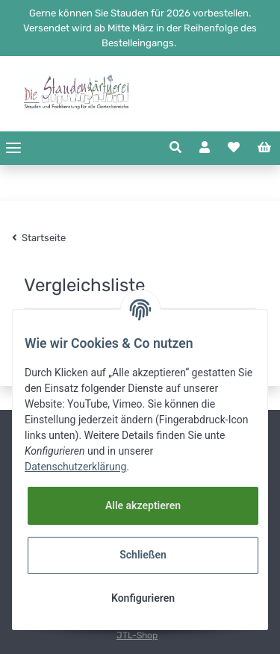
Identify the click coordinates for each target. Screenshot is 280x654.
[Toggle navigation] (13, 148)
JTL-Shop (137, 635)
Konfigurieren (143, 598)
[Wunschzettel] (234, 148)
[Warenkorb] (264, 148)
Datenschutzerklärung (75, 467)
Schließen (143, 555)
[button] (175, 148)
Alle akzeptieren (143, 505)
